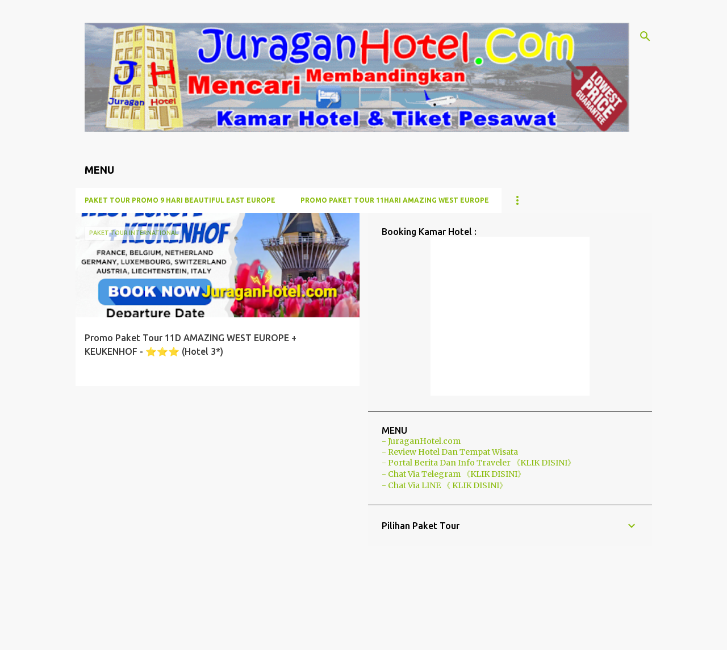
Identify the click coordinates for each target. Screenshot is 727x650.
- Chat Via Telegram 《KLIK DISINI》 (453, 474)
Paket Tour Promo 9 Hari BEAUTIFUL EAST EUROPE (180, 200)
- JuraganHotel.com (421, 441)
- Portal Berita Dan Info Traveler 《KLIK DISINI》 (478, 463)
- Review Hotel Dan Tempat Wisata (450, 452)
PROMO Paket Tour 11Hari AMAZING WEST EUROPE (394, 200)
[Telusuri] (645, 36)
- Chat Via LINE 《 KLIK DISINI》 (444, 485)
